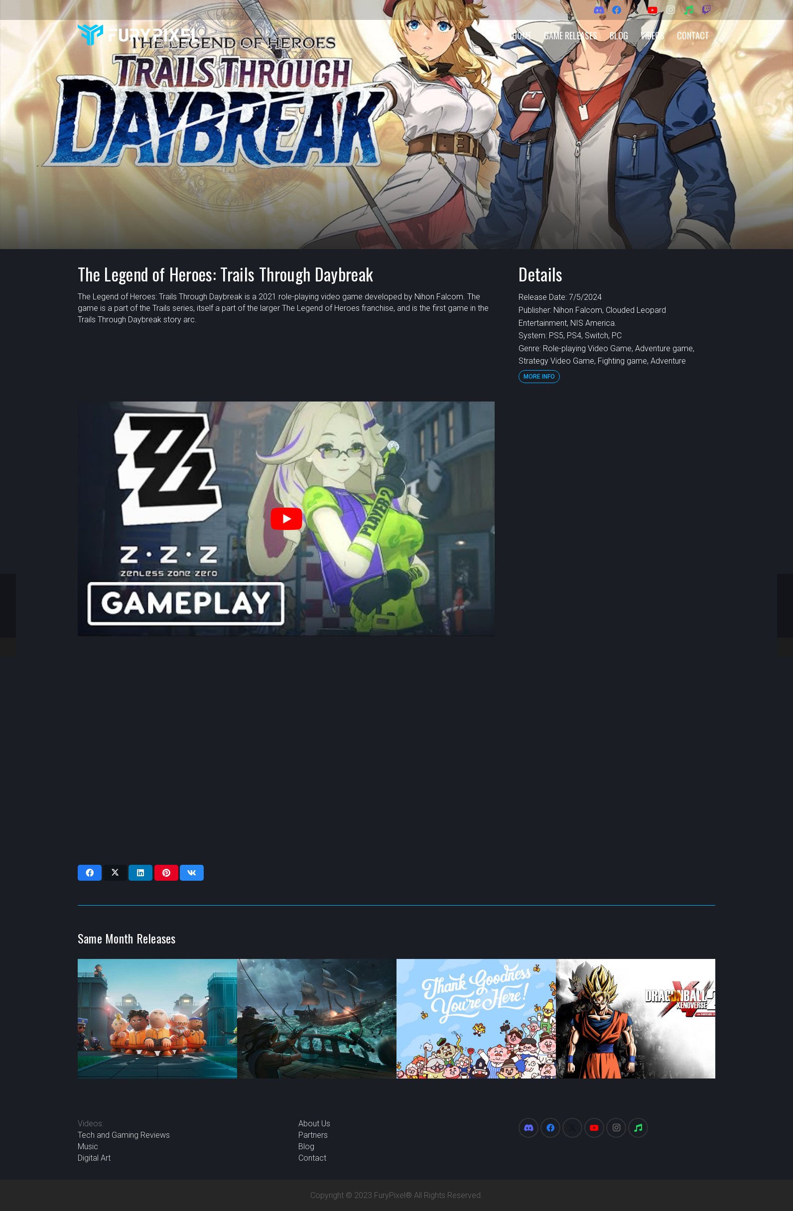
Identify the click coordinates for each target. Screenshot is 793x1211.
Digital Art (94, 1158)
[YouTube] (652, 10)
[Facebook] (617, 10)
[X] (635, 10)
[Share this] (90, 873)
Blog (306, 1146)
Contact (312, 1158)
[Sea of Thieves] (316, 1018)
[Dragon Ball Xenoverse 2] (635, 1018)
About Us (314, 1123)
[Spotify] (688, 10)
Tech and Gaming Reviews (124, 1135)
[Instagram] (670, 10)
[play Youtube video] (286, 519)
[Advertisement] (617, 551)
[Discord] (599, 10)
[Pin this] (166, 873)
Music (88, 1146)
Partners (313, 1135)
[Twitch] (706, 10)
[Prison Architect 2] (157, 1018)
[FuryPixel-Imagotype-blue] (138, 35)
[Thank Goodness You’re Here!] (476, 1018)
